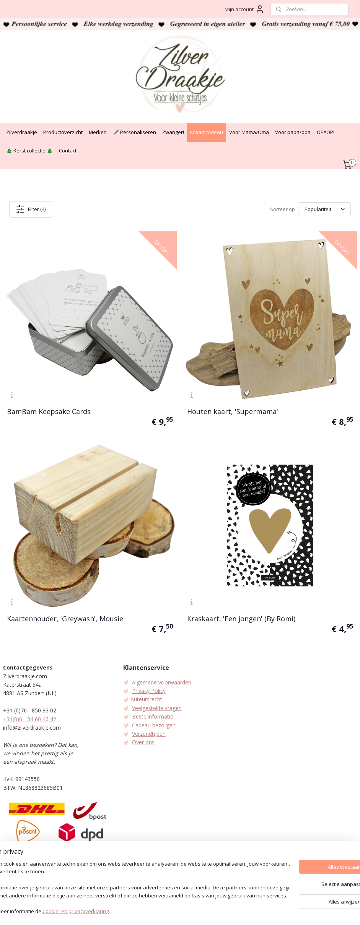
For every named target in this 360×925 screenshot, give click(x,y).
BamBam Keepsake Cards (49, 411)
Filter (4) (31, 209)
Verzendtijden (149, 733)
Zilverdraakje (21, 132)
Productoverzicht (63, 132)
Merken (98, 132)
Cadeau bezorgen (154, 725)
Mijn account (244, 9)
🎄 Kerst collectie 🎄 (29, 150)
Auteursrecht (146, 699)
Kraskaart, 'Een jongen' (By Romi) (241, 618)
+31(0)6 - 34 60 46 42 (29, 719)
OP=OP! (325, 132)
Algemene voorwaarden (161, 682)
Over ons (143, 742)
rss (166, 911)
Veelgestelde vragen (157, 708)
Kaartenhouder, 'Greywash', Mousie (65, 618)
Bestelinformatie (152, 716)
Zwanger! (173, 132)
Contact (68, 150)
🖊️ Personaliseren (134, 132)
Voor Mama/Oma (249, 132)
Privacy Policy (149, 690)
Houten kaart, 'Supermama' (232, 411)
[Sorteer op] (324, 209)
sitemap (150, 911)
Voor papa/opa (293, 132)
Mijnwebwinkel (262, 911)
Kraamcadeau (206, 132)
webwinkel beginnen (195, 911)
